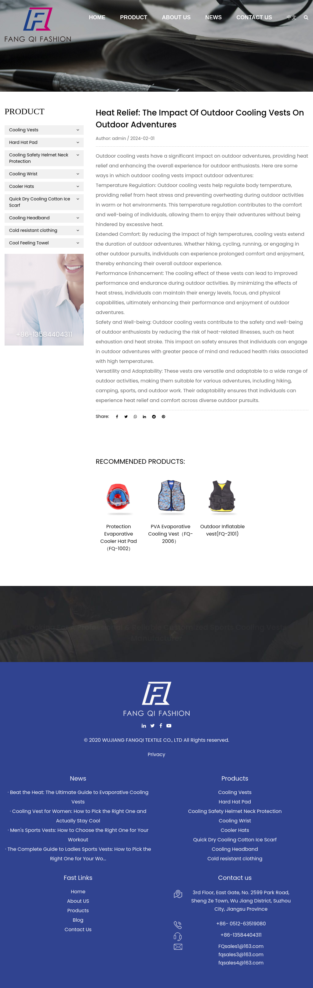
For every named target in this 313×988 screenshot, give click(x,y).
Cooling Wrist (44, 174)
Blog (78, 920)
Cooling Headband (44, 218)
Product (133, 17)
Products (78, 910)
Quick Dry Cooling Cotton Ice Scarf (44, 202)
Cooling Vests (44, 130)
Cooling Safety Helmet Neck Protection (44, 158)
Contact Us (254, 17)
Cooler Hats (44, 186)
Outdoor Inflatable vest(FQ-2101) (222, 530)
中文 (292, 17)
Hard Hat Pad (44, 142)
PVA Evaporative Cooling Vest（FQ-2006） (170, 534)
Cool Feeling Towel (44, 243)
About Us (176, 17)
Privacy (157, 754)
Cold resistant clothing (44, 230)
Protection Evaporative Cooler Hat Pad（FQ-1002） (118, 537)
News (213, 17)
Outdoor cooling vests (179, 322)
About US (78, 901)
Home (97, 17)
